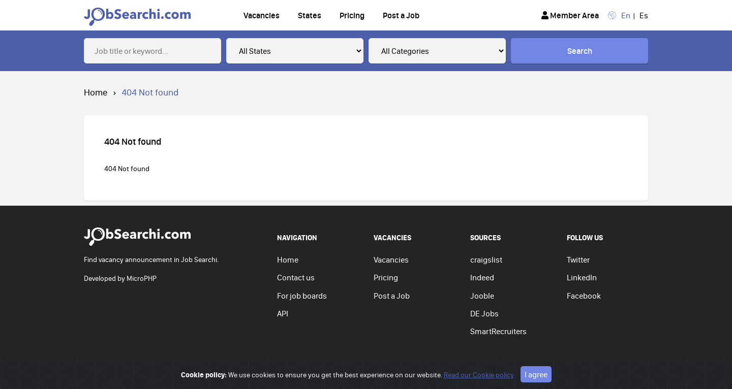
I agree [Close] (536, 374)
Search (579, 51)
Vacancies (261, 15)
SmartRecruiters (498, 331)
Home (96, 92)
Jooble (482, 295)
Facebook (584, 295)
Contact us (296, 277)
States (309, 15)
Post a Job (401, 15)
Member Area (570, 15)
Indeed (482, 277)
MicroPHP (142, 278)
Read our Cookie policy (479, 374)
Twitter (578, 259)
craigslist (486, 259)
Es (643, 15)
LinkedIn (582, 277)
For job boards (302, 295)
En (625, 15)
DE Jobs (484, 313)
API (282, 313)
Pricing (352, 15)
